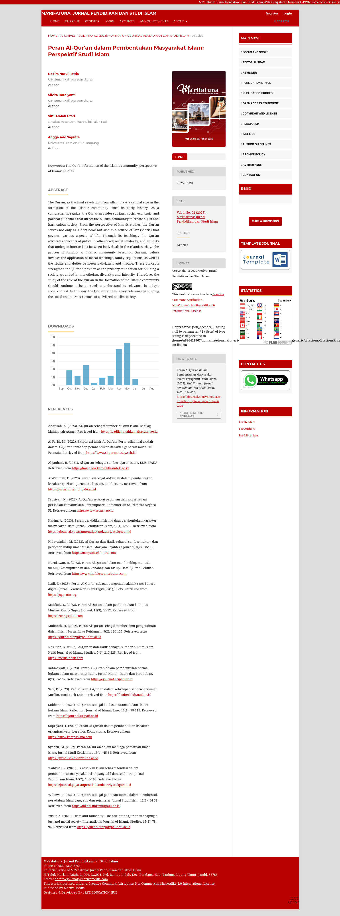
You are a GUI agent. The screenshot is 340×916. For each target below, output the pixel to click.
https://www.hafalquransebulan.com (99, 573)
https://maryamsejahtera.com (94, 552)
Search (281, 21)
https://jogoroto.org (62, 595)
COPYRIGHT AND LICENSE (259, 113)
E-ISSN (246, 188)
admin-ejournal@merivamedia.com (81, 879)
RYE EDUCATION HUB (101, 892)
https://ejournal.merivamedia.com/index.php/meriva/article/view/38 (199, 401)
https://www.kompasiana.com (70, 737)
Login (109, 21)
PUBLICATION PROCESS (258, 93)
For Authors (247, 429)
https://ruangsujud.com (65, 616)
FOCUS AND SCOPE (255, 52)
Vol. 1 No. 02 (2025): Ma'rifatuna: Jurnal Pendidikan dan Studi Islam (134, 35)
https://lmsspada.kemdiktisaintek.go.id (100, 468)
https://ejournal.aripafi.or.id (112, 679)
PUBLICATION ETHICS (256, 82)
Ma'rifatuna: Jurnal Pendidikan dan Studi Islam (99, 13)
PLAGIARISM (250, 123)
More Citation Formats (192, 414)
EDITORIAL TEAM (253, 62)
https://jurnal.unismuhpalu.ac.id (72, 489)
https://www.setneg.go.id (95, 510)
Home (55, 21)
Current (72, 21)
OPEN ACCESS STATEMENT (260, 103)
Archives (127, 21)
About (179, 21)
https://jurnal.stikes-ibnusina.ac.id (73, 758)
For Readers (247, 422)
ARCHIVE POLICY (253, 154)
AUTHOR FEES (251, 164)
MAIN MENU (251, 38)
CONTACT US (250, 175)
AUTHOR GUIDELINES (256, 144)
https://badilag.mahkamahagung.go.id (129, 431)
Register (92, 21)
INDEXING (248, 134)
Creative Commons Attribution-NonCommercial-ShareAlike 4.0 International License (151, 883)
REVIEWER (249, 72)
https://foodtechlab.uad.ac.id (129, 695)
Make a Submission (265, 221)
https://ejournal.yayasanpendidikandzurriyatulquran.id (89, 531)
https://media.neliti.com (65, 658)
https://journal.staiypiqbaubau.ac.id (74, 637)
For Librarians (248, 435)
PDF (180, 157)
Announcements (154, 21)
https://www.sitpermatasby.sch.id (111, 452)
